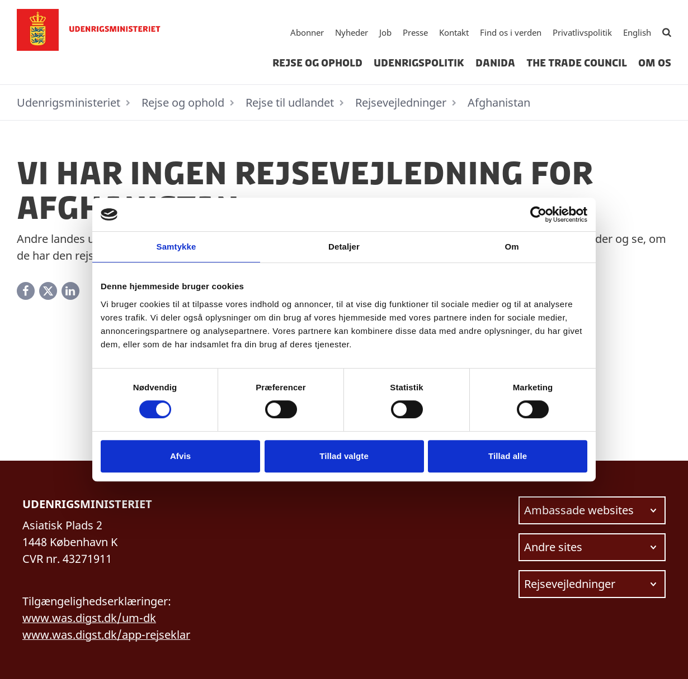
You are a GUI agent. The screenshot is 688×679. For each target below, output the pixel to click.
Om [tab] (512, 246)
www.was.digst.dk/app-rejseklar (106, 634)
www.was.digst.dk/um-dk (89, 617)
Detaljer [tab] (344, 246)
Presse (415, 32)
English (637, 32)
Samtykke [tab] (176, 246)
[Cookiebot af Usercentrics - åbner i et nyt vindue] (538, 214)
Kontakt (454, 32)
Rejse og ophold (317, 63)
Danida (495, 63)
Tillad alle (507, 456)
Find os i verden (510, 32)
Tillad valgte (344, 456)
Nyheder (351, 32)
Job (385, 32)
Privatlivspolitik (582, 32)
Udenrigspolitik (419, 63)
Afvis (180, 456)
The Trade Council (576, 63)
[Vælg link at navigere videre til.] (592, 510)
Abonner (307, 32)
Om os (654, 63)
